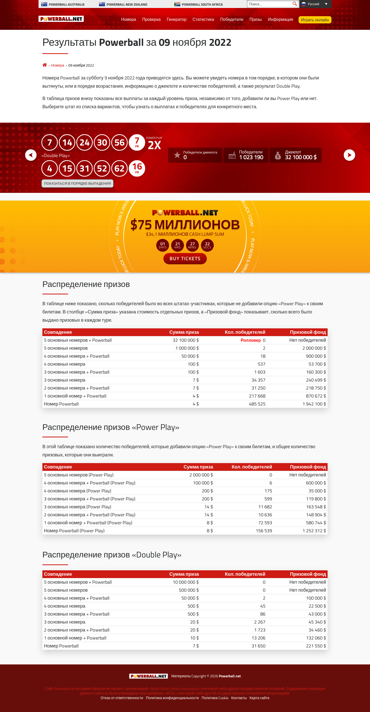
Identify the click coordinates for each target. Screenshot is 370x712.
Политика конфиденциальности (172, 698)
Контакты (239, 698)
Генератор (177, 19)
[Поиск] (273, 4)
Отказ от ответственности (122, 698)
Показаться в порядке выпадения (77, 183)
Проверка (151, 19)
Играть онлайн (315, 20)
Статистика (203, 19)
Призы (255, 19)
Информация (280, 19)
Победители (231, 19)
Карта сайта (259, 698)
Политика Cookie (215, 698)
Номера (128, 19)
